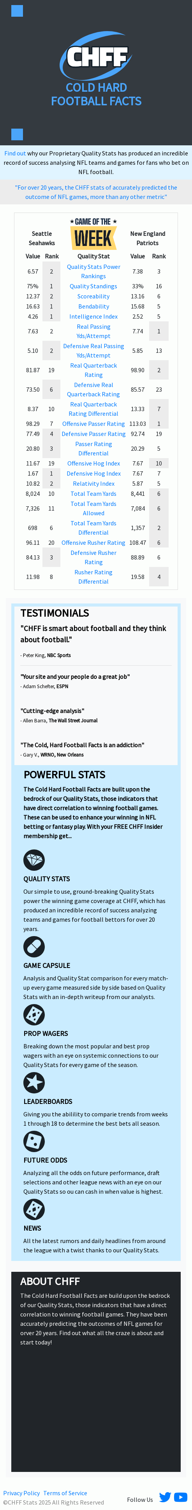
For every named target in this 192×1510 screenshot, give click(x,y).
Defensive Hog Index (94, 473)
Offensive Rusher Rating (93, 542)
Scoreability (93, 296)
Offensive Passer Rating (93, 423)
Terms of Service (65, 1493)
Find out (15, 153)
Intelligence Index (93, 316)
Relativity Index (93, 483)
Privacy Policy (21, 1493)
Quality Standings (93, 286)
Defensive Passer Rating (94, 434)
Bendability (93, 306)
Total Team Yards (93, 493)
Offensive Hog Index (93, 463)
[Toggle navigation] (17, 11)
